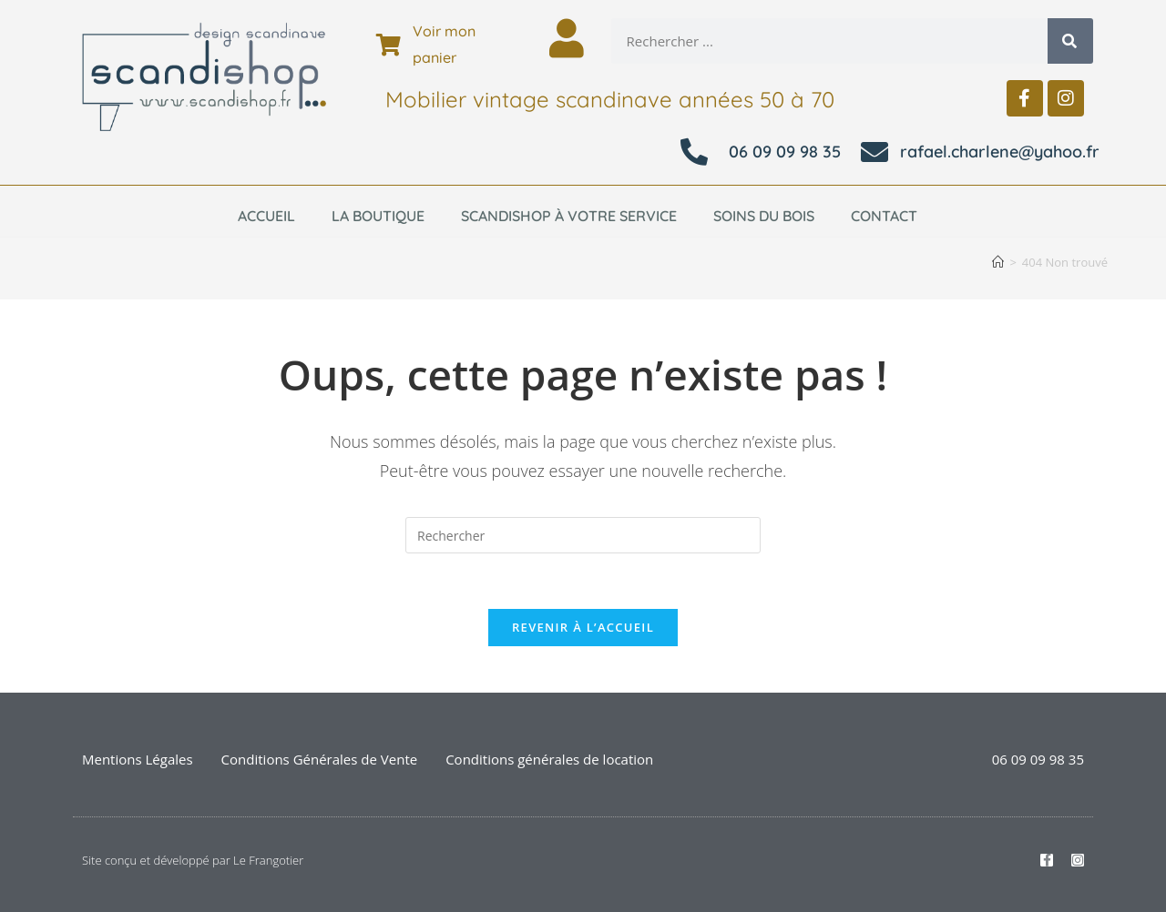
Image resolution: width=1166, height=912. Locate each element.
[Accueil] (998, 262)
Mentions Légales (137, 759)
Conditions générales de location (549, 759)
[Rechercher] (1070, 41)
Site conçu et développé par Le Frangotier (192, 860)
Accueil (266, 216)
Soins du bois (763, 216)
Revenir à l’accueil (583, 627)
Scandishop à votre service (569, 216)
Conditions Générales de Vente (319, 759)
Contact (884, 216)
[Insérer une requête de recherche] (583, 535)
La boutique (378, 216)
